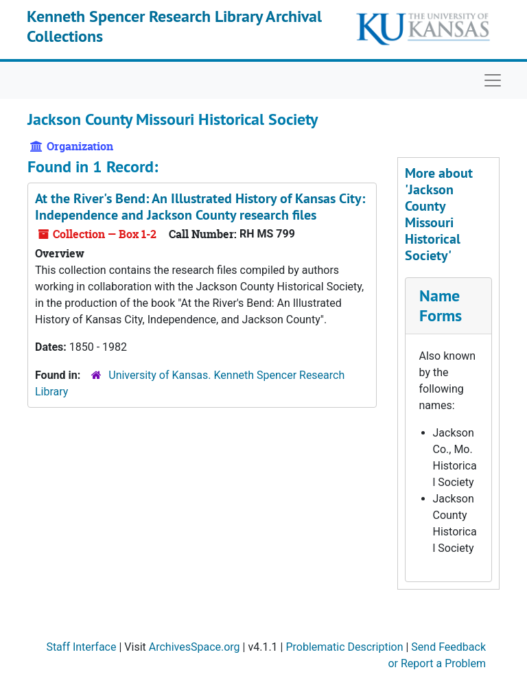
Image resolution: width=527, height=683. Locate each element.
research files (200, 206)
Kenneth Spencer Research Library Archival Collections (174, 26)
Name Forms (440, 305)
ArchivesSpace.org (194, 646)
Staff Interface (81, 646)
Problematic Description (344, 646)
